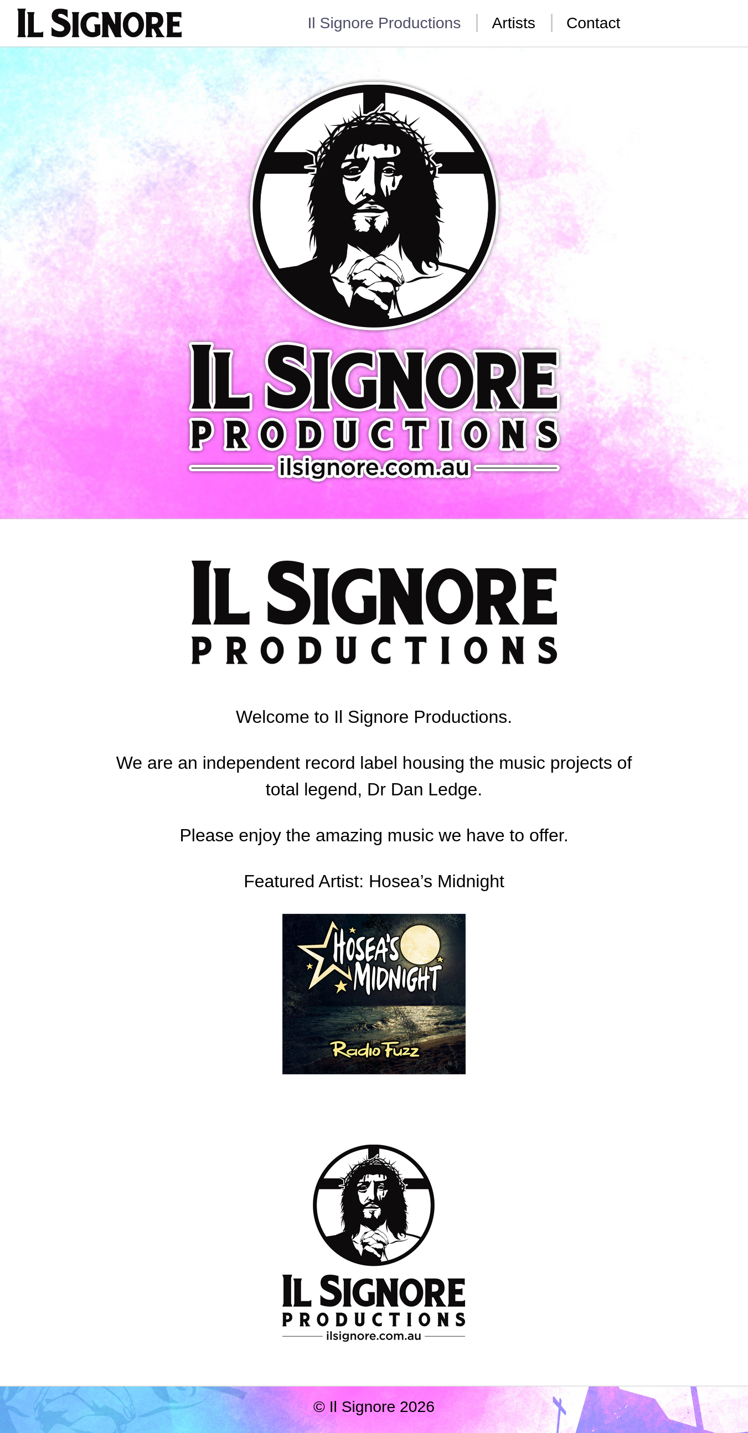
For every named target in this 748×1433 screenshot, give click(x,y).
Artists (513, 23)
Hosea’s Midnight (436, 881)
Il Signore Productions (384, 23)
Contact (593, 23)
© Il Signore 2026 (374, 1406)
